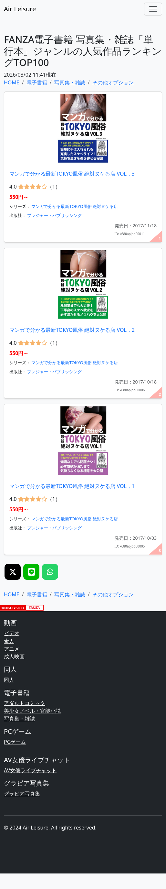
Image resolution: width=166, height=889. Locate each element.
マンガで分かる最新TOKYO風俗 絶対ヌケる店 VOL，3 (72, 173)
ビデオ (11, 633)
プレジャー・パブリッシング (54, 215)
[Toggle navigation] (153, 9)
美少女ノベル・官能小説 (32, 710)
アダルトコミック (24, 703)
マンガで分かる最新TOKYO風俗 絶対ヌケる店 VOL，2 (72, 329)
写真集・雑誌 (19, 718)
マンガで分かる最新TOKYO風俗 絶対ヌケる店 (74, 206)
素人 (9, 641)
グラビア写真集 (22, 793)
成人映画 (14, 656)
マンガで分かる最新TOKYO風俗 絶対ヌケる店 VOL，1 (72, 486)
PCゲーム (15, 741)
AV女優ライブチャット (30, 770)
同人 (9, 679)
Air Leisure (20, 9)
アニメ (11, 648)
